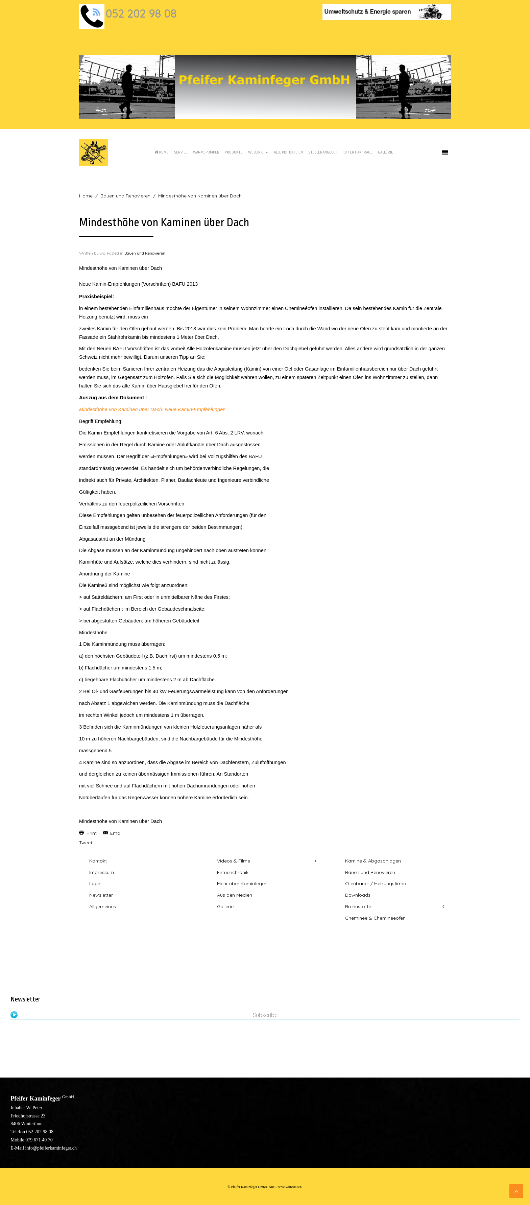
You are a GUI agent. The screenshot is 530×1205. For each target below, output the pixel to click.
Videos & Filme (233, 861)
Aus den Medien (234, 895)
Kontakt (98, 861)
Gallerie (385, 152)
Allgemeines (102, 906)
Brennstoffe (358, 906)
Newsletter (101, 895)
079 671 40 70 (39, 1139)
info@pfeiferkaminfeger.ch (51, 1148)
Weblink (255, 152)
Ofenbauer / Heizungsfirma (375, 883)
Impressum (101, 872)
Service (181, 152)
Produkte (234, 152)
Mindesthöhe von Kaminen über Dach (120, 821)
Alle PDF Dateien (288, 152)
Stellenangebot (323, 152)
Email (113, 833)
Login (95, 883)
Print (88, 833)
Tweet (85, 843)
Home (161, 152)
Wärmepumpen (206, 152)
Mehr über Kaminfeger (241, 883)
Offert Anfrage (357, 152)
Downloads (357, 895)
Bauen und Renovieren (125, 196)
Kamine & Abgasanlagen (373, 861)
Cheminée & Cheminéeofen (375, 918)
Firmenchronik (232, 872)
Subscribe (265, 1015)
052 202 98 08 (140, 13)
